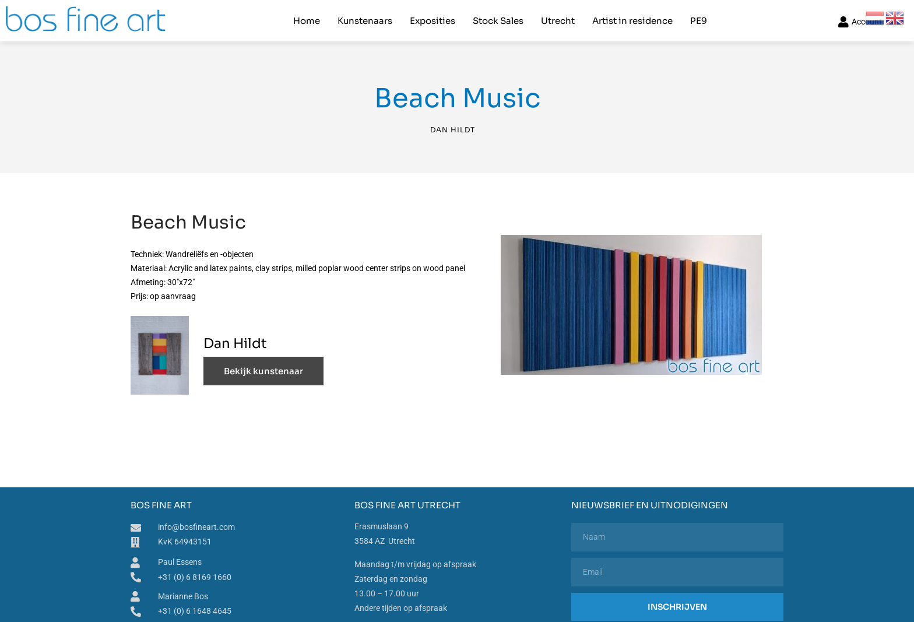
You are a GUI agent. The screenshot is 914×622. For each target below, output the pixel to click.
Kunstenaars (365, 20)
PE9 (698, 20)
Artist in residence (632, 20)
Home (306, 20)
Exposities (432, 20)
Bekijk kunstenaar (263, 370)
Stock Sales (498, 20)
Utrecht (558, 20)
